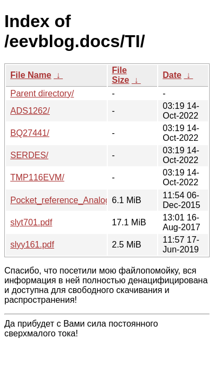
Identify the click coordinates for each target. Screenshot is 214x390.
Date (172, 75)
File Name (30, 75)
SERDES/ (29, 155)
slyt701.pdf (31, 222)
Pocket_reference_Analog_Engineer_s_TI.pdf (98, 200)
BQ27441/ (29, 133)
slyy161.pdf (32, 244)
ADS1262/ (30, 110)
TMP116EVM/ (37, 177)
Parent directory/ (42, 93)
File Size (120, 75)
